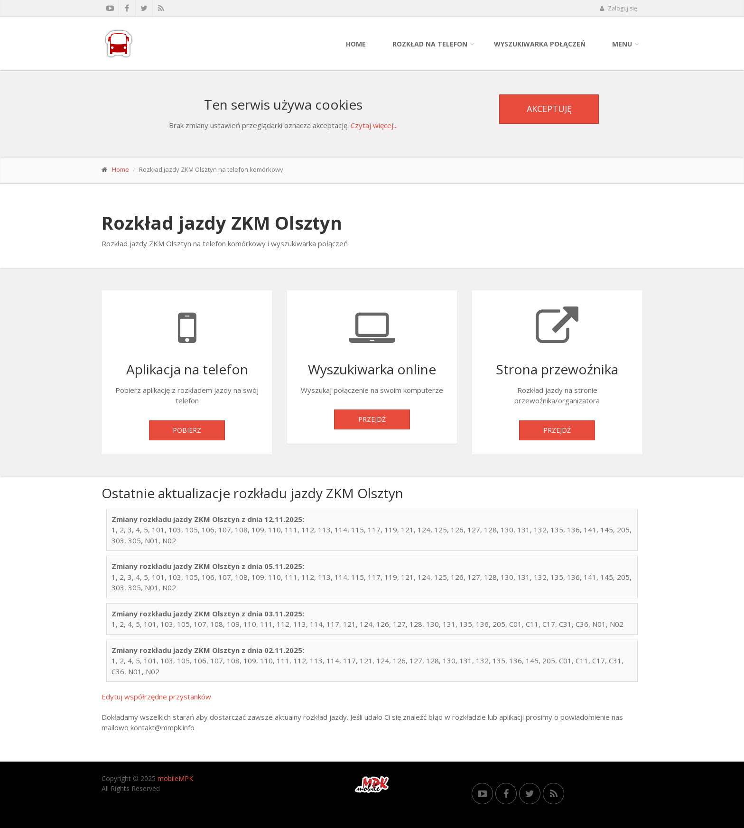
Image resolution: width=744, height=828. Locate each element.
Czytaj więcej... (374, 125)
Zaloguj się (618, 8)
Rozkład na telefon (429, 43)
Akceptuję (549, 108)
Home (356, 43)
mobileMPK (175, 778)
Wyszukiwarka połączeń (540, 43)
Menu (622, 43)
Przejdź (372, 419)
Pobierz (187, 430)
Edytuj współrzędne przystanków (156, 696)
